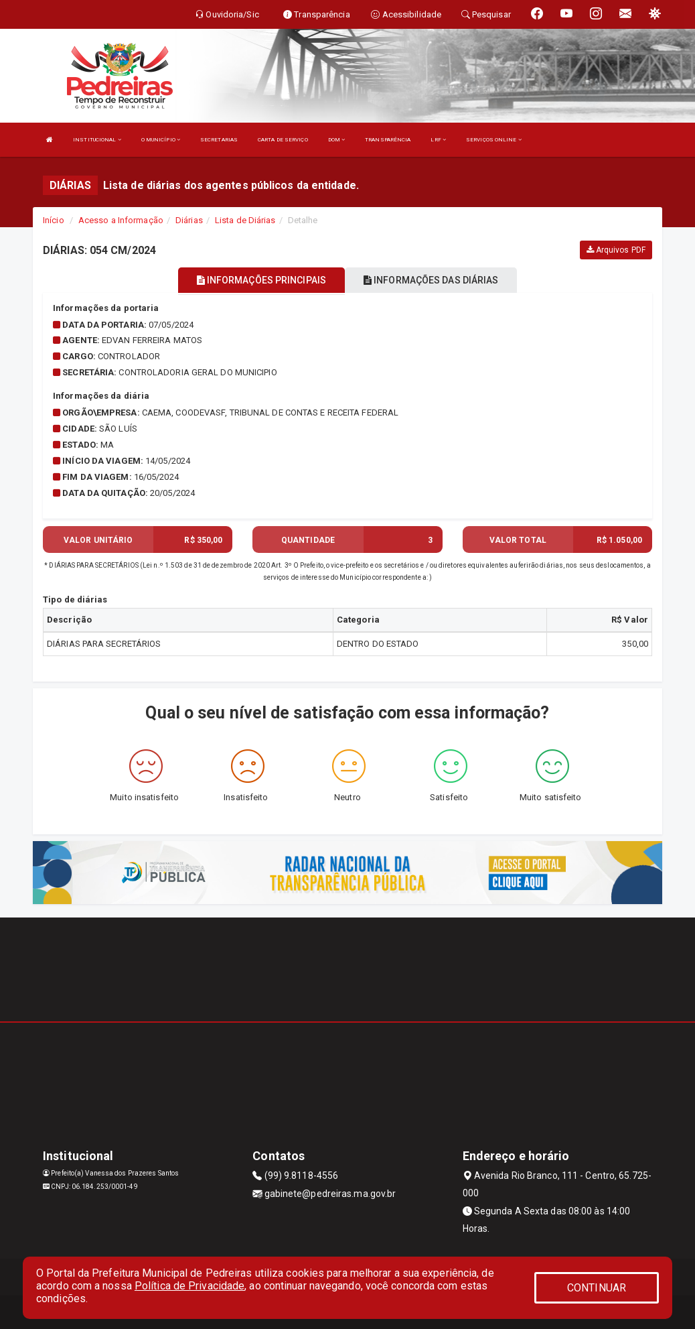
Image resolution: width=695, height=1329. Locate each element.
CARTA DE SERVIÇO (283, 140)
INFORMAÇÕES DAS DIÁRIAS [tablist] (431, 280)
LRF (438, 140)
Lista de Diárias (245, 220)
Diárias (189, 220)
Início (53, 220)
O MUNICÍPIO (160, 140)
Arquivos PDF (616, 250)
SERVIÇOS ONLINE (494, 140)
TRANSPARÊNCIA (387, 140)
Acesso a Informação (120, 220)
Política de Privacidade (189, 1285)
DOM (336, 140)
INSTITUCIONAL (97, 140)
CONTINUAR (596, 1287)
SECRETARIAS (219, 140)
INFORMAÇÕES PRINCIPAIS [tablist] (261, 280)
